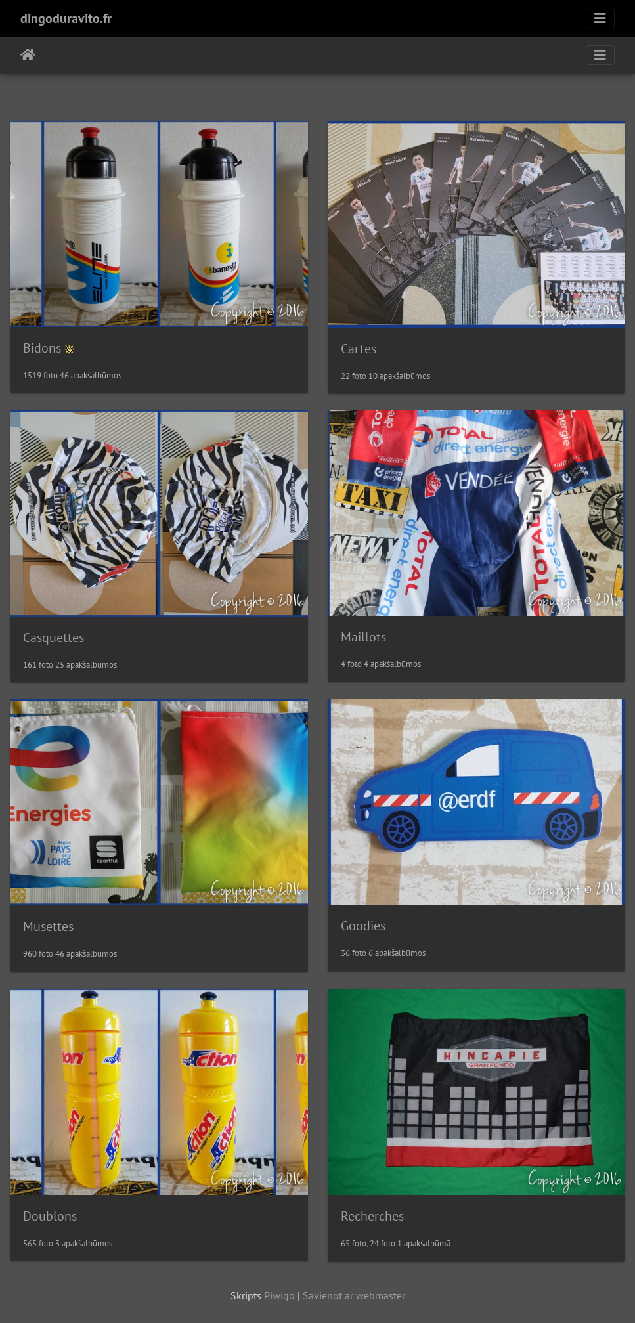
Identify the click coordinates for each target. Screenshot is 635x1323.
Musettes (48, 926)
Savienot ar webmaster (354, 1295)
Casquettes (53, 637)
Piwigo (279, 1295)
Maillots (363, 636)
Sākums (27, 55)
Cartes (358, 348)
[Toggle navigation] (600, 18)
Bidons (42, 348)
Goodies (363, 925)
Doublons (50, 1216)
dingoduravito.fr (66, 18)
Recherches (372, 1216)
